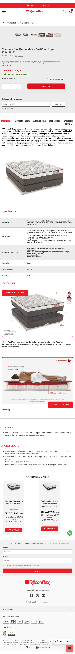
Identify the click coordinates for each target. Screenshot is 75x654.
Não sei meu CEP (7, 108)
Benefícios (54, 120)
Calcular (58, 104)
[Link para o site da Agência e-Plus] (43, 647)
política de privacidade (32, 566)
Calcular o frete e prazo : (12, 99)
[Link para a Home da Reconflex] (37, 582)
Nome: (5, 548)
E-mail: (5, 556)
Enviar (37, 571)
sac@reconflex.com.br (40, 602)
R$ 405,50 (12, 78)
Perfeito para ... (68, 122)
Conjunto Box (19, 56)
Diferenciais (39, 120)
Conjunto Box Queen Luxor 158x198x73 (14, 502)
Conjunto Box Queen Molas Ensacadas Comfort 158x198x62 (49, 503)
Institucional (37, 609)
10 (5, 78)
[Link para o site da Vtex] (28, 647)
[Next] (72, 5)
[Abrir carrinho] (70, 11)
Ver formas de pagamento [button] (56, 79)
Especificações (22, 120)
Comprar (46, 86)
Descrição (6, 120)
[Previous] (2, 5)
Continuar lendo (7, 65)
